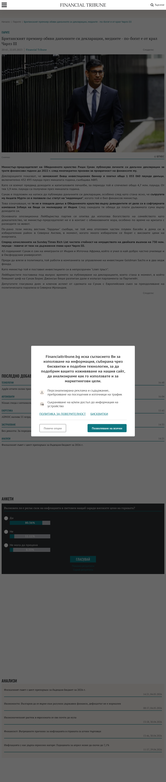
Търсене (156, 4)
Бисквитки (99, 414)
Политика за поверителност (62, 414)
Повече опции (53, 428)
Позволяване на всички (107, 428)
